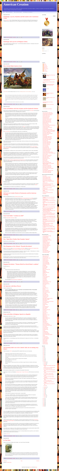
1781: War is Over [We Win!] (50, 104)
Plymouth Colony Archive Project (47, 162)
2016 (43, 359)
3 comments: (14, 188)
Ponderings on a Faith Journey (46, 309)
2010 (43, 403)
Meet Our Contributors (9, 12)
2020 (43, 354)
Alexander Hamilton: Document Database (48, 113)
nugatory (36, 184)
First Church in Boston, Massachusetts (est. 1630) (49, 207)
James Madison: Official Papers (47, 141)
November (45, 363)
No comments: (14, 37)
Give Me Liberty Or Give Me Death (47, 108)
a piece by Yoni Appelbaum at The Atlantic (19, 248)
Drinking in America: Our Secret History (25, 91)
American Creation (15, 4)
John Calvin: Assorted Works (46, 144)
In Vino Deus (6, 440)
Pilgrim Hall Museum (45, 247)
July (44, 389)
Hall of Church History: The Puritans (47, 138)
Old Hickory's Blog (45, 304)
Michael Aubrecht (46, 68)
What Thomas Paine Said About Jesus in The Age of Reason (50, 84)
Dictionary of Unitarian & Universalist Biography (49, 130)
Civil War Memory (45, 277)
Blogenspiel (44, 270)
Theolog (44, 335)
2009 (43, 404)
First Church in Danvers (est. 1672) (47, 212)
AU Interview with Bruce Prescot (12, 286)
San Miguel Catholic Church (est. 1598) (48, 225)
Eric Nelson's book (8, 248)
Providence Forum (45, 188)
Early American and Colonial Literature (47, 133)
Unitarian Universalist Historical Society (48, 192)
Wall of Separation (45, 340)
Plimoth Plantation (45, 248)
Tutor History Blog (45, 336)
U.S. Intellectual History (46, 337)
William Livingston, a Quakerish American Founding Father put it (16, 159)
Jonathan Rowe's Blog (45, 296)
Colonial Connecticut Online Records (47, 127)
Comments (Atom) (9, 462)
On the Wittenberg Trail (46, 306)
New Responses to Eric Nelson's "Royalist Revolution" (17, 246)
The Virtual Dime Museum (46, 333)
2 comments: (14, 211)
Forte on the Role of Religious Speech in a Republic (17, 314)
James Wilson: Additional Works (47, 142)
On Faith (44, 305)
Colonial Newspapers (45, 128)
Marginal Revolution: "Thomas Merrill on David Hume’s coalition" (21, 264)
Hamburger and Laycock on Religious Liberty (15, 41)
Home (4, 12)
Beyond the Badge (45, 267)
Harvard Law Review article (15, 249)
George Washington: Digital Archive (47, 136)
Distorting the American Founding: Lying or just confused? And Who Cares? (49, 80)
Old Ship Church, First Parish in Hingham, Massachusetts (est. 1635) (48, 224)
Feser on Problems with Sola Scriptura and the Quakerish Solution (20, 108)
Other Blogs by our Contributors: (27, 12)
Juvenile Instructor (45, 297)
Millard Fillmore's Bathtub (46, 299)
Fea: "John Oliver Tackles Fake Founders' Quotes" (16, 239)
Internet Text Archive (45, 140)
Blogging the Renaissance (46, 272)
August (45, 388)
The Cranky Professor (45, 327)
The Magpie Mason (45, 331)
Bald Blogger (44, 265)
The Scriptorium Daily (45, 332)
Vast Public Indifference (46, 338)
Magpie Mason (45, 67)
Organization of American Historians (47, 187)
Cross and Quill (45, 279)
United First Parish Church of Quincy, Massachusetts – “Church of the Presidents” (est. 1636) (49, 232)
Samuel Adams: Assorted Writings (47, 167)
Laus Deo (47, 88)
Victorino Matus (5, 91)
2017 (43, 358)
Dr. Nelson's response (23, 249)
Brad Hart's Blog (45, 274)
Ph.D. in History (45, 308)
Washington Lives (45, 341)
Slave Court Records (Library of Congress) (48, 168)
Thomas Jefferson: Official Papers (47, 172)
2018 (43, 357)
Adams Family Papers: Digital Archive (47, 112)
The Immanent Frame (45, 329)
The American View (45, 191)
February (45, 395)
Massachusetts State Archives (46, 158)
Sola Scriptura (32, 110)
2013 (43, 399)
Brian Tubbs (45, 65)
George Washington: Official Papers (47, 137)
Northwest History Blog (46, 302)
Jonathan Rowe (45, 66)
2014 (43, 398)
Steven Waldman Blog (45, 323)
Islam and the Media (45, 294)
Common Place (45, 278)
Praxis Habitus (44, 311)
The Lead (44, 330)
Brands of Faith (45, 275)
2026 (43, 347)
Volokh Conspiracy (45, 339)
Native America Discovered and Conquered (48, 301)
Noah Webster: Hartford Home (46, 245)
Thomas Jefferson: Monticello (46, 251)
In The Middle (44, 293)
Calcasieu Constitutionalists (46, 276)
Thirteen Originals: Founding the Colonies (48, 170)
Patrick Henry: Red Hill (46, 246)
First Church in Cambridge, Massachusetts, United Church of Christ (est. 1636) (49, 211)
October (45, 364)
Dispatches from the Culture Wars (47, 281)
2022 (43, 352)
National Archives (45, 160)
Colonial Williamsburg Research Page (47, 129)
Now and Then (44, 303)
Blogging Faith (45, 271)
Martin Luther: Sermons (46, 157)
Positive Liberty (45, 310)
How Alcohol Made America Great (12, 66)
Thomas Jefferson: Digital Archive (47, 171)
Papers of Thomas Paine (46, 161)
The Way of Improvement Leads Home (47, 334)
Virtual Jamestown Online (46, 252)
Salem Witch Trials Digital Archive (47, 166)
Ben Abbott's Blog (45, 266)
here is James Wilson (7, 131)
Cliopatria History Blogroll (46, 126)
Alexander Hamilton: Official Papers (47, 114)
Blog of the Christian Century (46, 269)
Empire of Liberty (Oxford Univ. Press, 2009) (27, 198)
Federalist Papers (45, 135)
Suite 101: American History (46, 324)
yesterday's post (7, 20)
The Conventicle (45, 326)
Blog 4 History (44, 268)
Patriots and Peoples (45, 307)
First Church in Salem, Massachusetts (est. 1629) (49, 213)
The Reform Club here (18, 196)
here (14, 241)
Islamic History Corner (45, 295)
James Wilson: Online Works (46, 143)
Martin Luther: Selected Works (46, 156)
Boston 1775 (44, 273)
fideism (24, 126)
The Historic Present (45, 328)
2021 (43, 353)
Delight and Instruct (45, 280)
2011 (43, 402)
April (44, 393)
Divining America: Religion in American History (49, 131)
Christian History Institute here (10, 217)
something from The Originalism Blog (33, 248)
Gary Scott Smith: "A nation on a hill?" (13, 215)
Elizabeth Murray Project (46, 134)
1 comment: (14, 243)
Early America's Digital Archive (47, 132)
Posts (44, 49)
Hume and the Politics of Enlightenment (16, 279)
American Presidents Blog (46, 263)
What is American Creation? (18, 12)
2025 (43, 348)
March (44, 394)
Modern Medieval (45, 300)
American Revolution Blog (46, 264)
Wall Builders (44, 193)
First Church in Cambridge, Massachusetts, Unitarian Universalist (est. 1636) (48, 209)
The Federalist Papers (45, 169)
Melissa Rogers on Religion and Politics (48, 298)
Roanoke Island (45, 249)
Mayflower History (45, 159)
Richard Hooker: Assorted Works (47, 165)
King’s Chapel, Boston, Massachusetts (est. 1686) (49, 220)
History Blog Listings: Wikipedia (47, 139)
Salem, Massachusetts (45, 250)
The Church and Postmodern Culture (47, 325)
